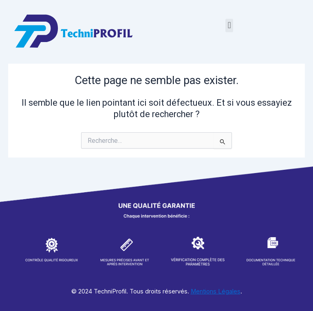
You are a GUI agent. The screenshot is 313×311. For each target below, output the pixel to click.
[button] (229, 25)
